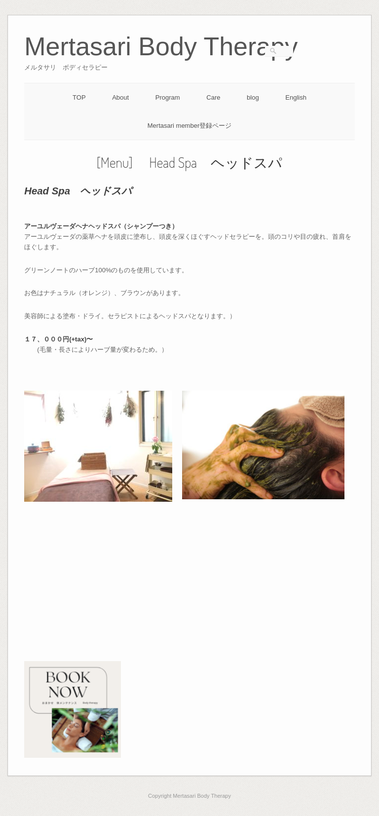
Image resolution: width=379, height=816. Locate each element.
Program (167, 97)
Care (213, 97)
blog (253, 97)
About (120, 97)
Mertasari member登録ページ (189, 125)
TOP (79, 97)
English (295, 97)
